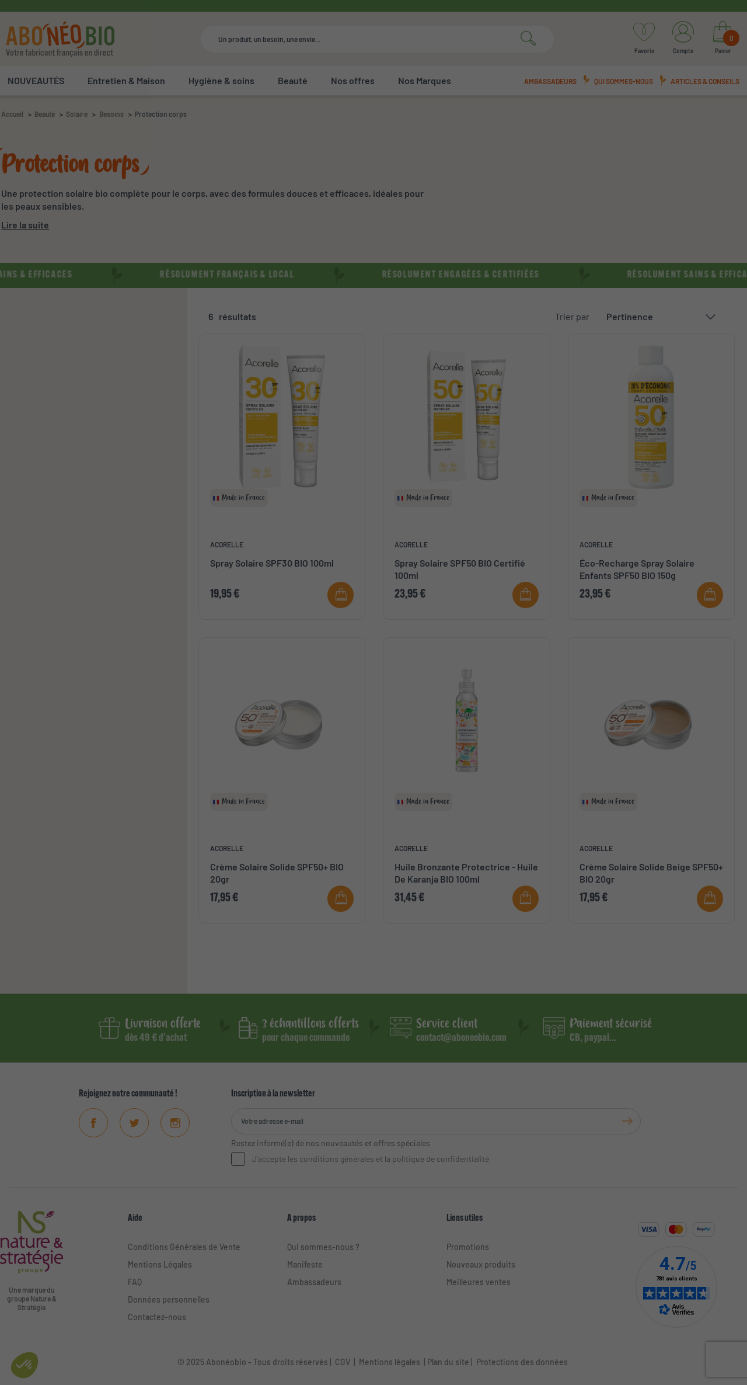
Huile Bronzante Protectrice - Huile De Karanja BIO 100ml (466, 872)
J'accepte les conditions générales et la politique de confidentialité (370, 1159)
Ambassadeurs (550, 81)
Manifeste (305, 1264)
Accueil (12, 114)
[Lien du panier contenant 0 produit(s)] (722, 39)
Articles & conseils (705, 81)
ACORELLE (226, 544)
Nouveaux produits (480, 1264)
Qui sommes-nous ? (323, 1247)
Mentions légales (389, 1362)
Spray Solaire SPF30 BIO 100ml (272, 562)
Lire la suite (25, 224)
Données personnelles (169, 1299)
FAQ (135, 1282)
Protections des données (522, 1362)
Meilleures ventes (478, 1282)
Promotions (467, 1247)
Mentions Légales (160, 1264)
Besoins (111, 114)
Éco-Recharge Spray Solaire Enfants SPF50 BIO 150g (637, 569)
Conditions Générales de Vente (184, 1247)
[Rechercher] (377, 39)
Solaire (77, 114)
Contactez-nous (157, 1317)
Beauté (44, 114)
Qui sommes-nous (623, 81)
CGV (341, 1362)
